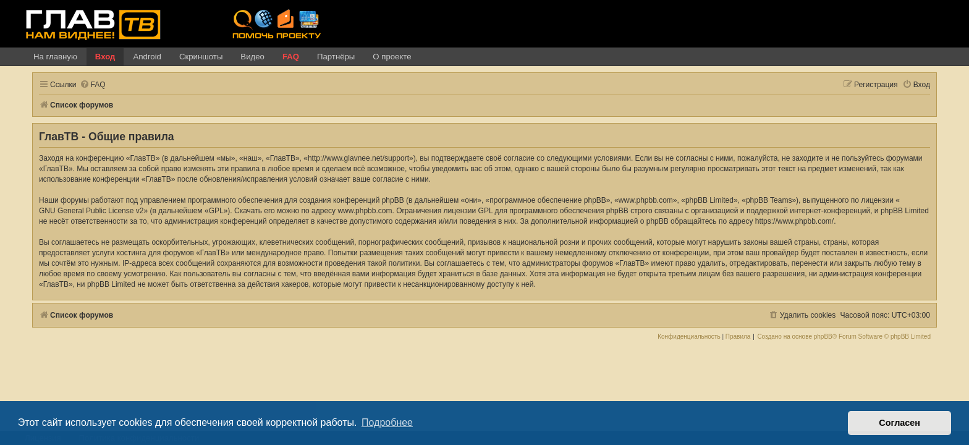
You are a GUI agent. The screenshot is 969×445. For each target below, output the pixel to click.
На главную (55, 56)
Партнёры (336, 56)
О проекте (392, 56)
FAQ (290, 56)
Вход (105, 56)
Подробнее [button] (387, 422)
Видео (252, 56)
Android (147, 56)
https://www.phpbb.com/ (776, 221)
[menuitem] (85, 85)
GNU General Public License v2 (84, 210)
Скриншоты (200, 56)
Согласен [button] (899, 423)
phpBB (830, 337)
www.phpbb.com (357, 210)
